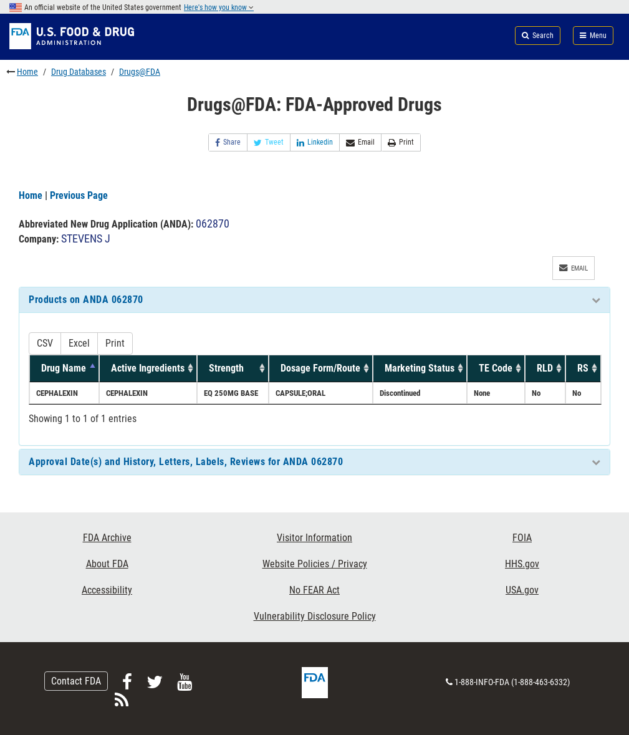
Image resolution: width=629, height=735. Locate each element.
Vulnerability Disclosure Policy (315, 616)
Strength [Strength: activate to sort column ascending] (226, 368)
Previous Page (79, 195)
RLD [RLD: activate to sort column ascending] (545, 368)
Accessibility (107, 590)
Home (27, 72)
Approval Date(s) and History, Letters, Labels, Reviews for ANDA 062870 (186, 462)
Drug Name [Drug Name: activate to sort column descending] (63, 368)
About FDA (107, 564)
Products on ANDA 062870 (86, 299)
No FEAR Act (314, 590)
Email (360, 142)
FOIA (522, 538)
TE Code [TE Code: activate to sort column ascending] (495, 368)
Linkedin (315, 142)
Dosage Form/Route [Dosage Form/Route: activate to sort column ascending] (320, 368)
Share (228, 142)
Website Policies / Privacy (314, 564)
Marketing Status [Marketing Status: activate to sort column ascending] (419, 368)
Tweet (269, 142)
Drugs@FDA (139, 72)
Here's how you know (219, 7)
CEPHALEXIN (57, 393)
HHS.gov (522, 564)
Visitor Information (314, 538)
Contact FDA (76, 681)
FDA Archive (107, 538)
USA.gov (522, 590)
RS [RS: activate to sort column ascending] (582, 368)
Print (401, 142)
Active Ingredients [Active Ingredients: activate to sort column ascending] (148, 368)
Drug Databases (78, 72)
